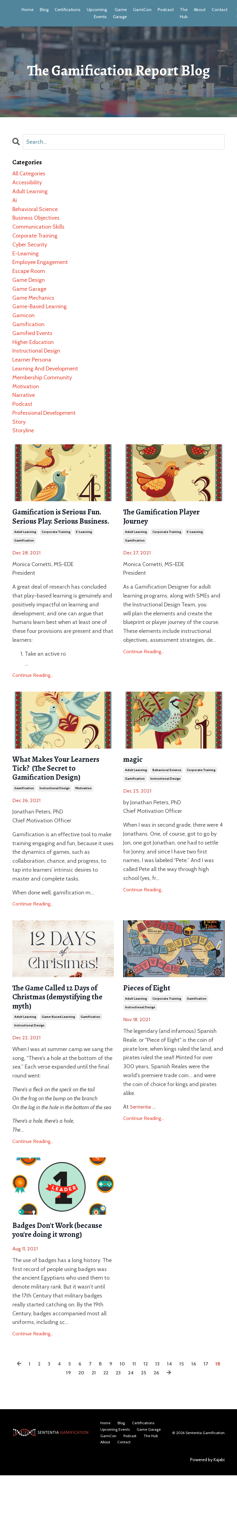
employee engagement (40, 261)
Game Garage (119, 13)
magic (135, 775)
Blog (44, 9)
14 (177, 1416)
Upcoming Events (96, 13)
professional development (44, 412)
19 (72, 1425)
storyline (23, 430)
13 (164, 1416)
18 (60, 1425)
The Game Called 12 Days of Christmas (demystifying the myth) (60, 1032)
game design (28, 279)
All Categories (28, 173)
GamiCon (141, 9)
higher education (33, 341)
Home (28, 9)
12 (152, 1416)
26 (165, 1425)
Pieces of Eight (151, 1020)
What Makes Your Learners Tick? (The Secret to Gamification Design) (55, 791)
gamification (24, 555)
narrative (23, 394)
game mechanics (33, 297)
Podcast (164, 9)
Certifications (67, 9)
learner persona (31, 359)
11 (140, 1416)
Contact (217, 9)
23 (124, 1425)
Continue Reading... (32, 690)
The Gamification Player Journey (170, 518)
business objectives (36, 217)
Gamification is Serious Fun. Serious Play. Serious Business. (62, 523)
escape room (28, 270)
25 (151, 1425)
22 (111, 1425)
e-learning (84, 547)
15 (190, 1416)
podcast (22, 403)
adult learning (25, 547)
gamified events (32, 333)
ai (14, 200)
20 (86, 1425)
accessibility (27, 182)
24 (138, 1425)
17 (215, 1416)
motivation (83, 820)
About (197, 9)
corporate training (56, 547)
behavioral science (166, 787)
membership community (42, 377)
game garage (29, 288)
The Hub (182, 13)
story (19, 421)
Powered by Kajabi (207, 1511)
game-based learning (58, 1055)
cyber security (29, 244)
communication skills (38, 226)
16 (203, 1416)
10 (128, 1416)
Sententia (142, 1140)
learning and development (45, 368)
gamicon (23, 315)
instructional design (55, 820)
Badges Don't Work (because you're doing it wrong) (57, 1275)
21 (99, 1425)
